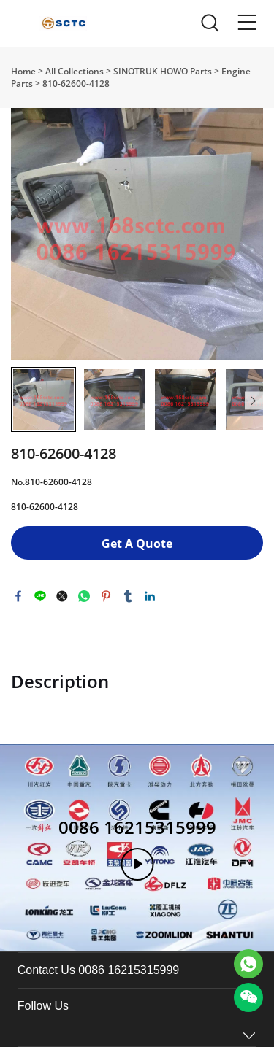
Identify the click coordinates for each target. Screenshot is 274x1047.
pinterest (106, 596)
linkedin (149, 596)
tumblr (128, 596)
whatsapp (84, 596)
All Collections (74, 71)
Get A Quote (137, 544)
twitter (62, 596)
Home (23, 71)
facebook (18, 596)
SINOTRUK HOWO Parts (162, 71)
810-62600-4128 (76, 83)
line (40, 596)
